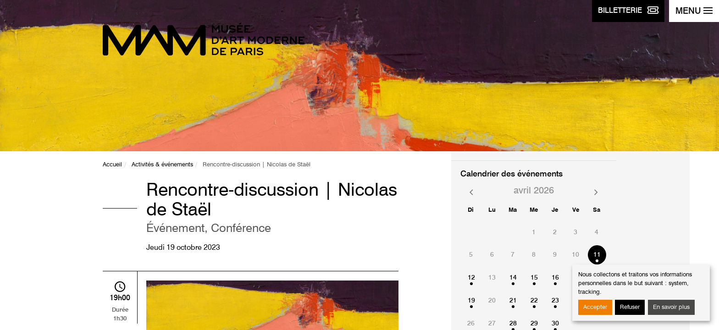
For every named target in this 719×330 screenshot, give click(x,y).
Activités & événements (162, 165)
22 (534, 300)
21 (513, 300)
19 (471, 300)
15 (534, 278)
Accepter (595, 307)
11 (597, 255)
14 (513, 278)
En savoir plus (671, 307)
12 (471, 278)
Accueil (112, 165)
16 (555, 278)
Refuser (630, 307)
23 (555, 300)
